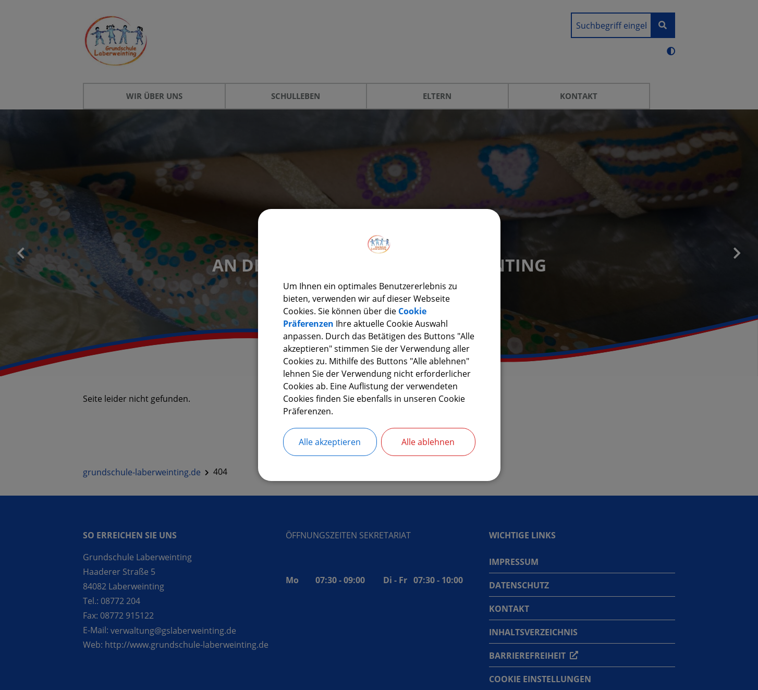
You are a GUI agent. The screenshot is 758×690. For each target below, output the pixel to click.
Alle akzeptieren (330, 442)
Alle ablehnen (428, 442)
